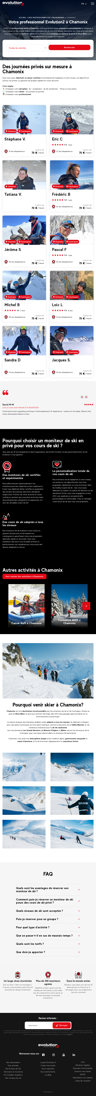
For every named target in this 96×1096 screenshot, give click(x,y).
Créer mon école (48, 1065)
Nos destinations (13, 1062)
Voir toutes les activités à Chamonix (25, 576)
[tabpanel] (17, 981)
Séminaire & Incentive (13, 1072)
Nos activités (13, 1065)
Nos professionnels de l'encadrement (46, 17)
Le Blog (48, 1075)
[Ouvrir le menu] (92, 3)
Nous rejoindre (48, 1069)
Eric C (57, 139)
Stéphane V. (15, 139)
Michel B (12, 305)
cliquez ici (70, 1034)
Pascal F (59, 250)
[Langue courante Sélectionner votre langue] (84, 4)
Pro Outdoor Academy (13, 1075)
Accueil (22, 17)
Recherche (69, 47)
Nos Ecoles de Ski (13, 1069)
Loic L (57, 305)
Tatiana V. (13, 194)
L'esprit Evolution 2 (48, 1062)
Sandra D (12, 360)
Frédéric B (61, 194)
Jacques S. (61, 360)
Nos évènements (48, 1072)
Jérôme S (12, 250)
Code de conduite (82, 1081)
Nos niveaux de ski (13, 1078)
